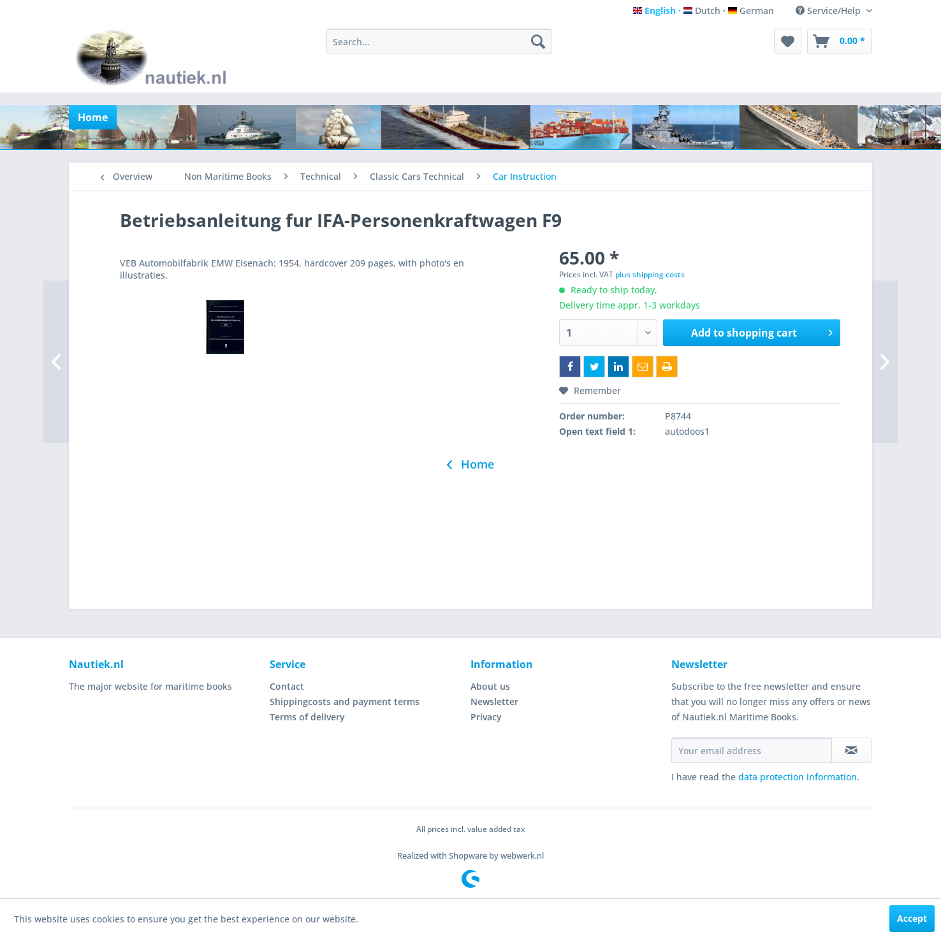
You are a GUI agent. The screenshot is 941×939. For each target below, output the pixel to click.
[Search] (538, 41)
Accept (912, 918)
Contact (287, 686)
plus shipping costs (650, 274)
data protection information (797, 777)
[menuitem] (438, 41)
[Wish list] (787, 41)
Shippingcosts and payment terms (344, 701)
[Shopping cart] (839, 41)
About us (490, 686)
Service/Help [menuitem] (829, 10)
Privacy (486, 717)
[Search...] (438, 41)
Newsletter (494, 701)
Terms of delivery (307, 717)
